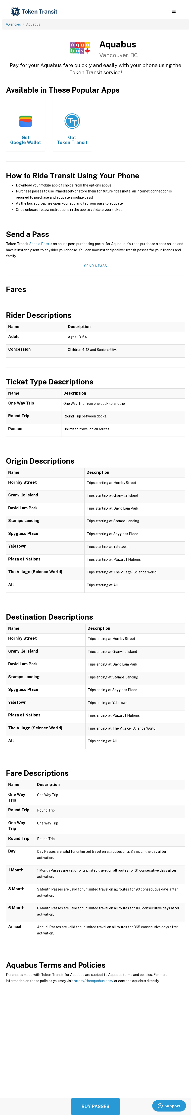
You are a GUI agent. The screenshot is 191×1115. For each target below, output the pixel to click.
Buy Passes (95, 1106)
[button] (173, 11)
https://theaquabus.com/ (93, 981)
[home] (35, 11)
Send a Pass (39, 244)
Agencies (13, 24)
